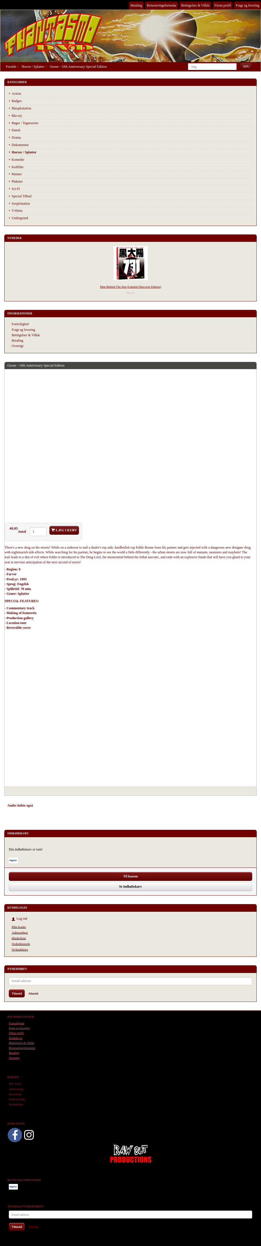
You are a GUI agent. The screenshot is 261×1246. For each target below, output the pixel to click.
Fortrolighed (20, 324)
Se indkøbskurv (130, 887)
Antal (22, 532)
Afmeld (33, 993)
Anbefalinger (48, 805)
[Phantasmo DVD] (53, 35)
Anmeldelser (88, 805)
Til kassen (130, 876)
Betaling (136, 5)
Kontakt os (15, 1038)
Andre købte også (20, 805)
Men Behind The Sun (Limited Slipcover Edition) (130, 286)
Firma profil (222, 5)
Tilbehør (68, 805)
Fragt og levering (247, 5)
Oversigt (17, 346)
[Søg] (246, 66)
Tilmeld (17, 993)
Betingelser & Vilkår (195, 5)
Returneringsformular (161, 5)
